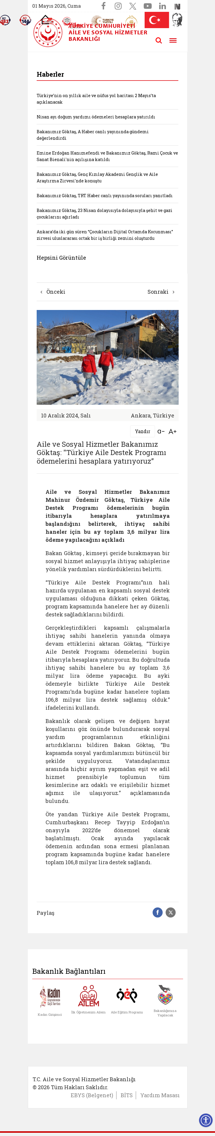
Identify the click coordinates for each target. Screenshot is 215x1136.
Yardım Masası (160, 1095)
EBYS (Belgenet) (92, 1095)
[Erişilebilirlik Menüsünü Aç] (206, 1120)
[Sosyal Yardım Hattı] (25, 20)
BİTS (127, 1095)
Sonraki (161, 291)
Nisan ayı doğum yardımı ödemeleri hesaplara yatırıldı (96, 117)
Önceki (53, 291)
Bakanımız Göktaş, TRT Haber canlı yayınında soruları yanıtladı (105, 195)
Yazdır (142, 431)
